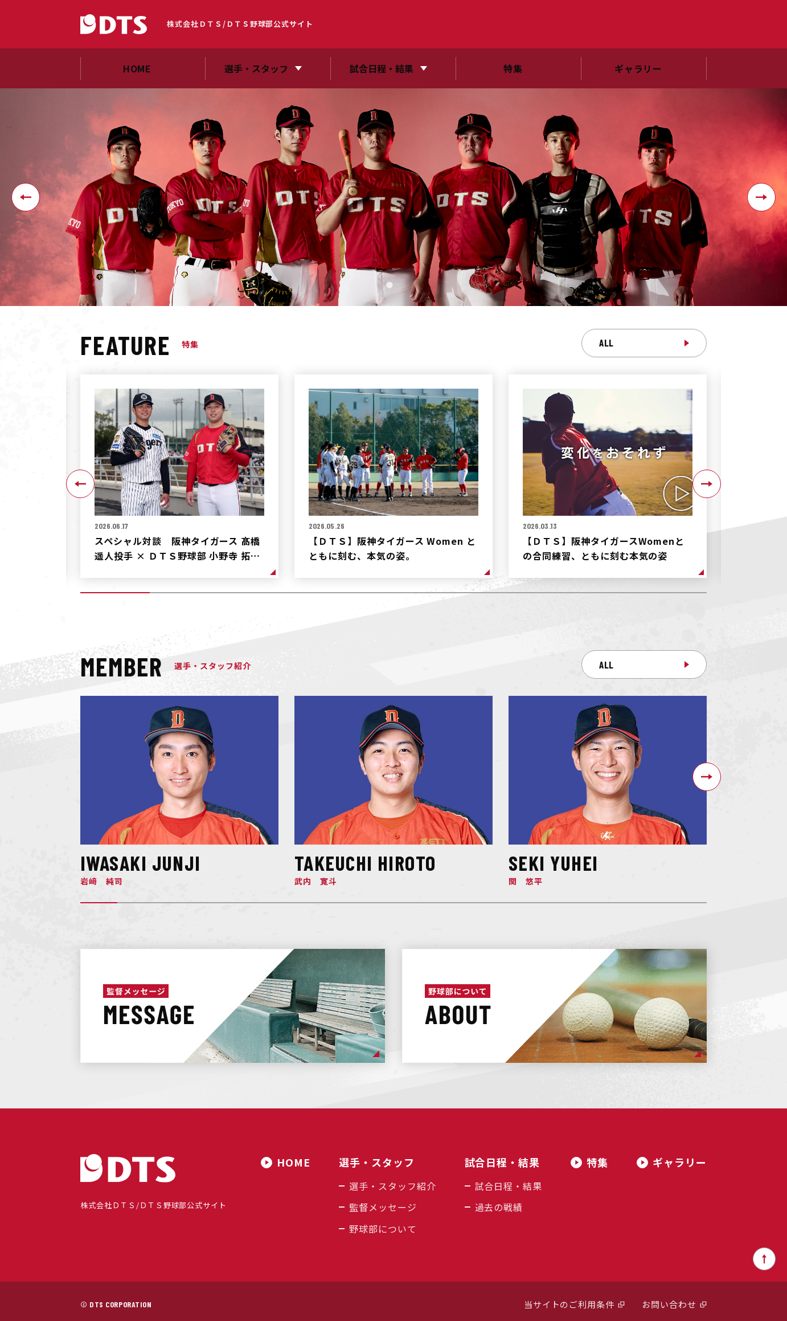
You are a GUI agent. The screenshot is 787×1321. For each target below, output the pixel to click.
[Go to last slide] (25, 197)
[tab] (389, 285)
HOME (306, 1162)
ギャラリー (680, 1162)
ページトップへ (764, 1253)
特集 (597, 1162)
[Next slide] (761, 197)
